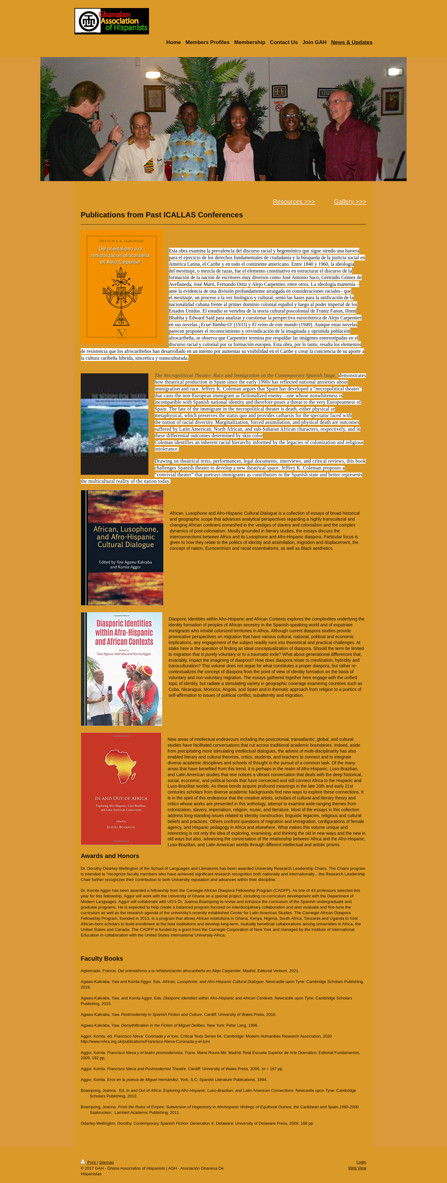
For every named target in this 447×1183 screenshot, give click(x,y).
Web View (357, 1168)
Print (89, 1162)
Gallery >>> (350, 201)
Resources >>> (294, 201)
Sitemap (106, 1162)
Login (361, 1162)
